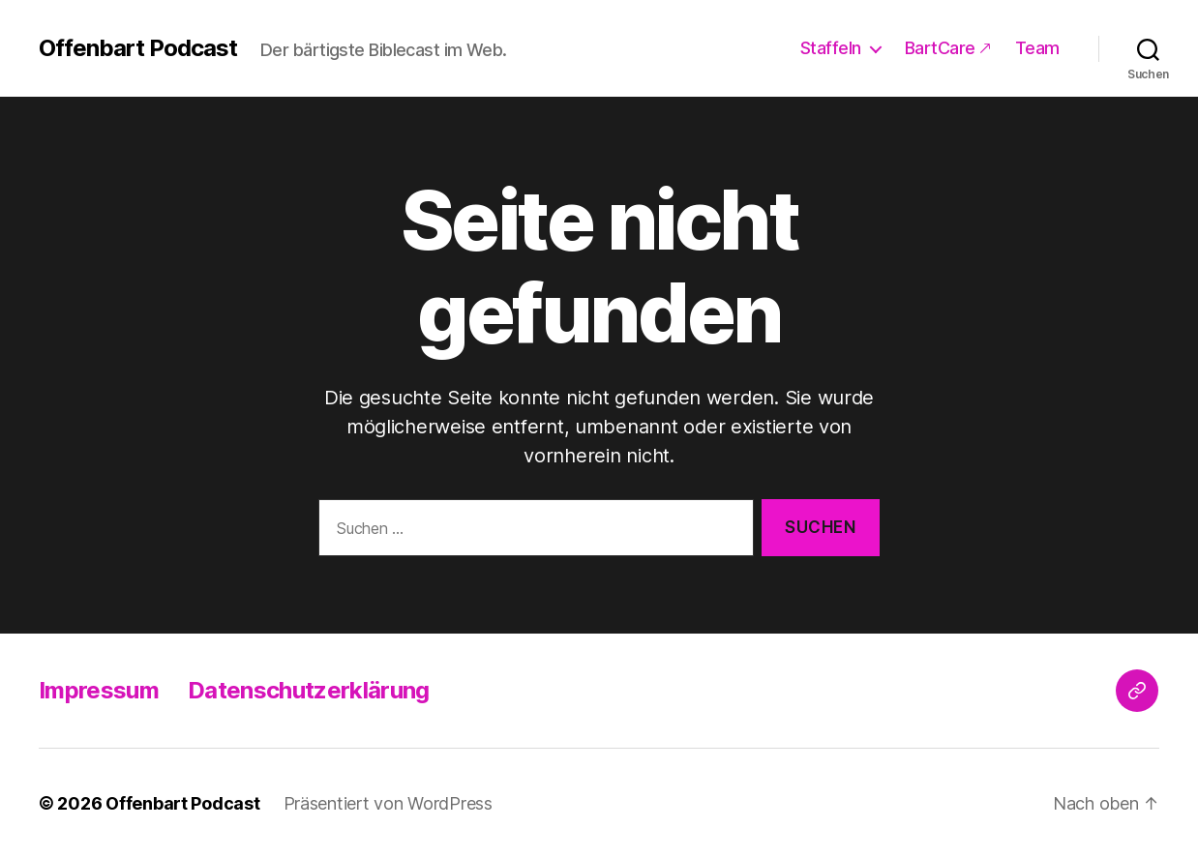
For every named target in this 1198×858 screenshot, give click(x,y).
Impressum (99, 690)
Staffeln (830, 48)
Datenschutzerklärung (309, 690)
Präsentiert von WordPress (388, 803)
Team (1037, 48)
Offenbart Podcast (138, 48)
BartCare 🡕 (948, 48)
